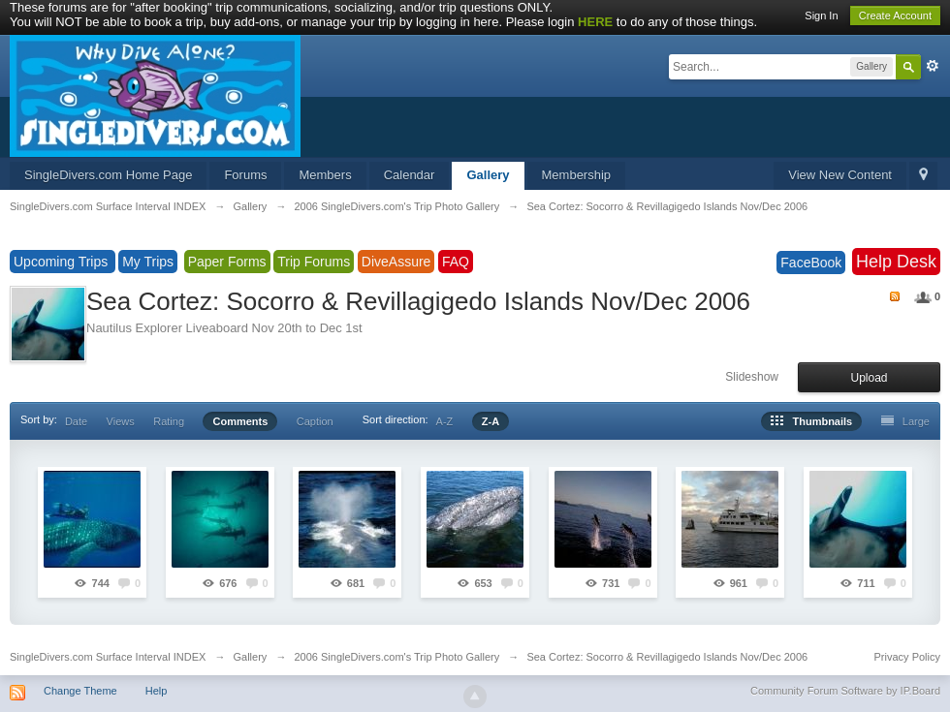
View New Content (840, 175)
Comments (240, 421)
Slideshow (751, 377)
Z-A (490, 421)
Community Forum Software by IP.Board (845, 691)
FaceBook (810, 262)
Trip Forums (313, 261)
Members (325, 175)
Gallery (487, 175)
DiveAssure (396, 261)
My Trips (148, 261)
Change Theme (80, 691)
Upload (868, 378)
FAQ (455, 261)
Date (76, 421)
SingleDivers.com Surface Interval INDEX (108, 657)
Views (121, 421)
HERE (595, 22)
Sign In (821, 15)
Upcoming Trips (62, 261)
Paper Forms (227, 261)
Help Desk (896, 261)
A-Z (445, 421)
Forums (245, 175)
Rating (168, 421)
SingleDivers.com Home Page (108, 175)
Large (905, 421)
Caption (315, 421)
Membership (577, 175)
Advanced (932, 66)
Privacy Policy (907, 657)
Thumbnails (811, 421)
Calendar (409, 175)
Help (156, 691)
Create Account (895, 15)
